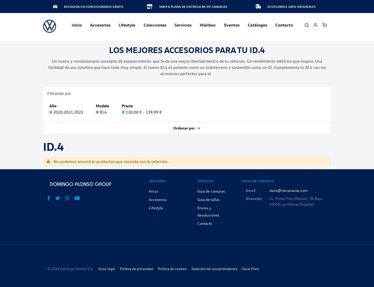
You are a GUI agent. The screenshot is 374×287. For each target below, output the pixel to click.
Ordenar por (184, 128)
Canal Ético (250, 268)
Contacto (284, 25)
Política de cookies (172, 268)
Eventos (231, 25)
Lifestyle (127, 25)
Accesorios (157, 199)
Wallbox (208, 25)
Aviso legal (106, 268)
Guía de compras (211, 191)
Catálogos (257, 25)
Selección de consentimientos (214, 268)
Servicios (183, 25)
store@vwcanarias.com (288, 190)
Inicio (77, 25)
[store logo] (49, 26)
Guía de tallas (208, 199)
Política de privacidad (136, 268)
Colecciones (155, 25)
